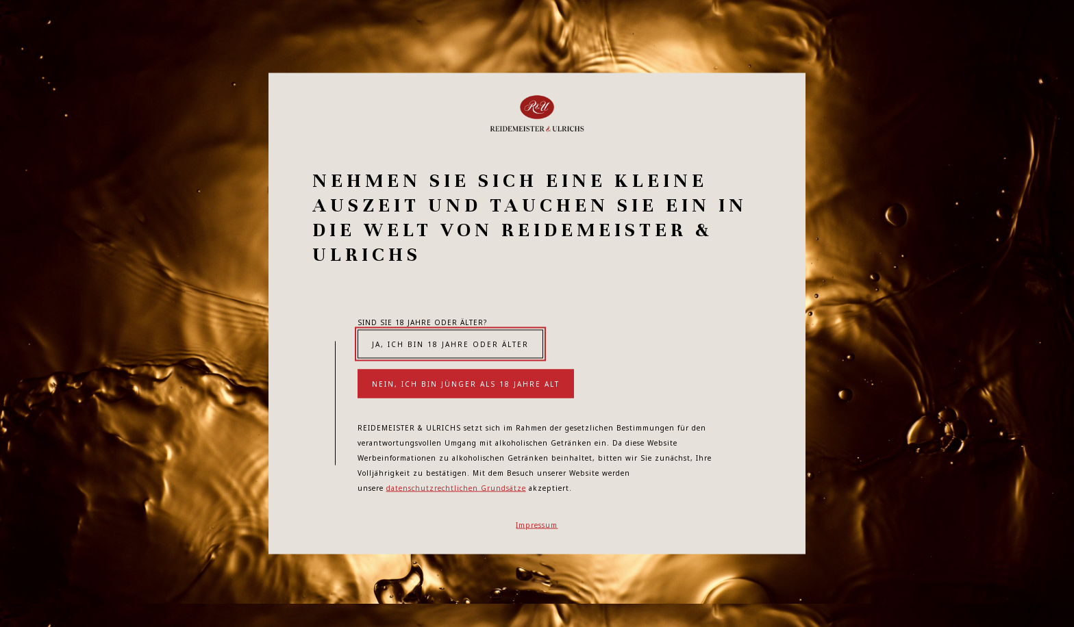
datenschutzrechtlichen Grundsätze (456, 488)
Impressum (537, 525)
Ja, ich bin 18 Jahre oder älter (450, 344)
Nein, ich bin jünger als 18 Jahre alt (466, 384)
